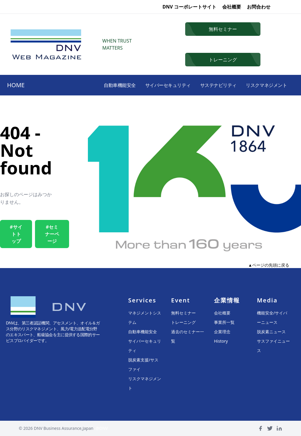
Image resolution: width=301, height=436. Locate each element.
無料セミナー (183, 313)
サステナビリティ (212, 85)
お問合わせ (258, 7)
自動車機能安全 (105, 85)
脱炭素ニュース (271, 331)
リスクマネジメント (264, 85)
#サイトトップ (16, 234)
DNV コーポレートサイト (189, 7)
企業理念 (222, 331)
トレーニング (183, 322)
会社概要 (231, 7)
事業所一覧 (224, 322)
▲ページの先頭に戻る (268, 265)
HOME (16, 85)
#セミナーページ (52, 234)
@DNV (102, 428)
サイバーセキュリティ (158, 85)
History (221, 341)
